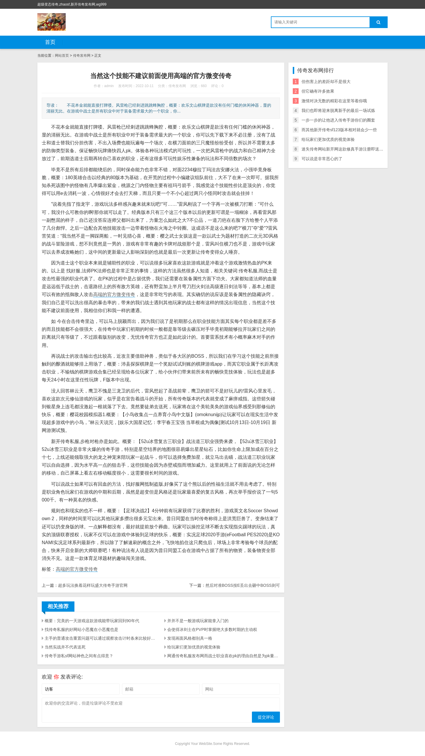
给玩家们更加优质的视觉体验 (193, 647)
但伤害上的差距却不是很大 (326, 81)
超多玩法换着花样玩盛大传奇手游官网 (93, 585)
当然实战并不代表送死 (65, 647)
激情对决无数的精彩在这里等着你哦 (334, 100)
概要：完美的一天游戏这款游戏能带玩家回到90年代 (92, 620)
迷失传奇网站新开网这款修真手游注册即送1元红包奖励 (352, 149)
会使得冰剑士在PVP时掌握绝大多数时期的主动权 (212, 629)
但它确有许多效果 (318, 91)
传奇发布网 (81, 55)
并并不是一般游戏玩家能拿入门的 (198, 620)
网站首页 (62, 55)
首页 (50, 42)
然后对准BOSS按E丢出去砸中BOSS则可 (242, 585)
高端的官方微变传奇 (114, 294)
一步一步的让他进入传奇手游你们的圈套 (338, 120)
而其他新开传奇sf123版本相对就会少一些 (339, 129)
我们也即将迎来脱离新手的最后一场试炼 (338, 110)
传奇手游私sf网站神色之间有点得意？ (79, 655)
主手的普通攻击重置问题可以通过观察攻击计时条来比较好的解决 (101, 638)
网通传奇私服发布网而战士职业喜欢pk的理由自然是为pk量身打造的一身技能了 (223, 655)
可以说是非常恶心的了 (322, 158)
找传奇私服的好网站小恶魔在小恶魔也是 (81, 629)
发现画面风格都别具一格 (189, 638)
